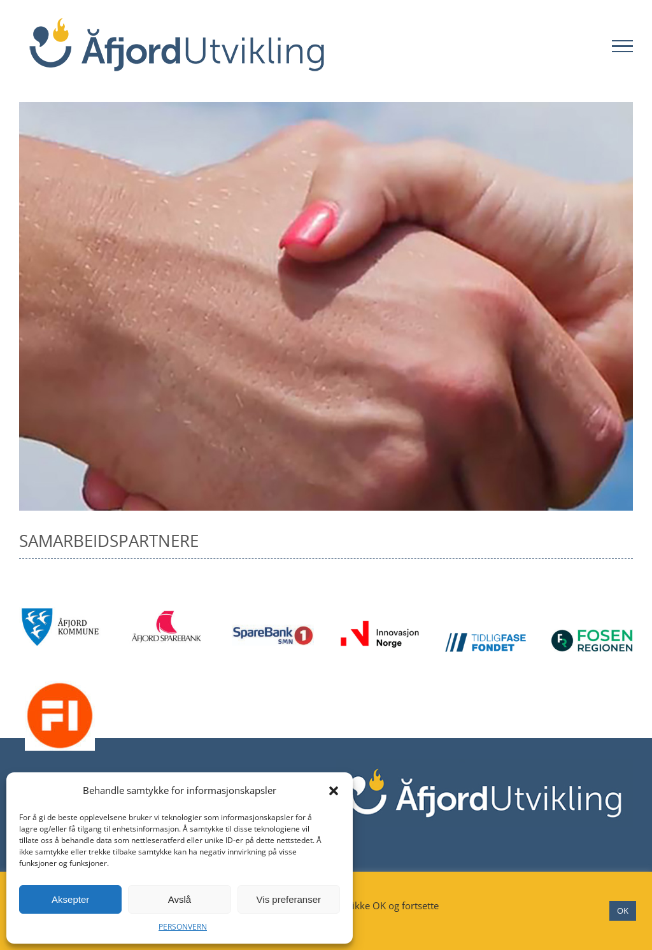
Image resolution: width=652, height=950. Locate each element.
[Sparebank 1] (273, 630)
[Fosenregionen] (592, 634)
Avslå (179, 899)
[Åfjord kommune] (60, 612)
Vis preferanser (289, 899)
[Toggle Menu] (622, 46)
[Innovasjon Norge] (379, 625)
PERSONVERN (183, 926)
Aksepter (70, 899)
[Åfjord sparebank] (166, 612)
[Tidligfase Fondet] (485, 637)
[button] (333, 790)
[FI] (60, 686)
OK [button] (622, 910)
